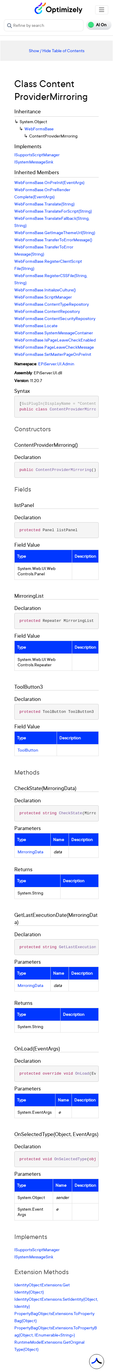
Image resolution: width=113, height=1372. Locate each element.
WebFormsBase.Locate (36, 325)
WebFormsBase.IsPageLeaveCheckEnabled (55, 340)
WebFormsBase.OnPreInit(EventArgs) (49, 182)
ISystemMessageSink (33, 162)
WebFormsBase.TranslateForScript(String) (53, 211)
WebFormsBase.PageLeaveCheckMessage (54, 347)
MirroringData (30, 852)
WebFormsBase (39, 129)
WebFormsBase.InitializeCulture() (45, 290)
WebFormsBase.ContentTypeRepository (51, 304)
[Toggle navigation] (101, 9)
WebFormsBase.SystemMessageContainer (53, 333)
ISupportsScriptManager (37, 154)
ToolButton (28, 750)
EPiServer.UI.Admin (56, 364)
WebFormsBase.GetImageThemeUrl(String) (54, 232)
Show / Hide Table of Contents (56, 50)
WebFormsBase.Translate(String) (44, 204)
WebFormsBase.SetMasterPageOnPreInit (52, 354)
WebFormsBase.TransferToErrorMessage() (53, 239)
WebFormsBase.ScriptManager (43, 297)
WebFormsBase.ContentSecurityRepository (54, 318)
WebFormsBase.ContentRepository (47, 311)
